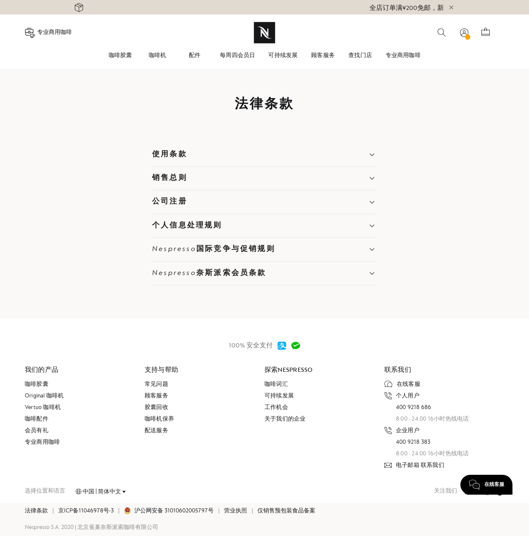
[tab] (120, 56)
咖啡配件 (36, 419)
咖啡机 (158, 56)
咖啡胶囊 (120, 56)
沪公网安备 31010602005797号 (174, 511)
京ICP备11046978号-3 (86, 511)
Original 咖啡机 (44, 396)
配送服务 (156, 431)
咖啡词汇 (276, 385)
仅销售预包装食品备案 (286, 511)
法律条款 (36, 511)
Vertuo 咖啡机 (43, 408)
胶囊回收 (156, 408)
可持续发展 (283, 56)
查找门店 (360, 56)
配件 (194, 56)
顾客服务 (323, 56)
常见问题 (156, 385)
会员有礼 (36, 431)
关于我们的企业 (284, 419)
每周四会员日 (237, 56)
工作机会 (276, 408)
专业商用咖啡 (403, 56)
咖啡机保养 (159, 419)
